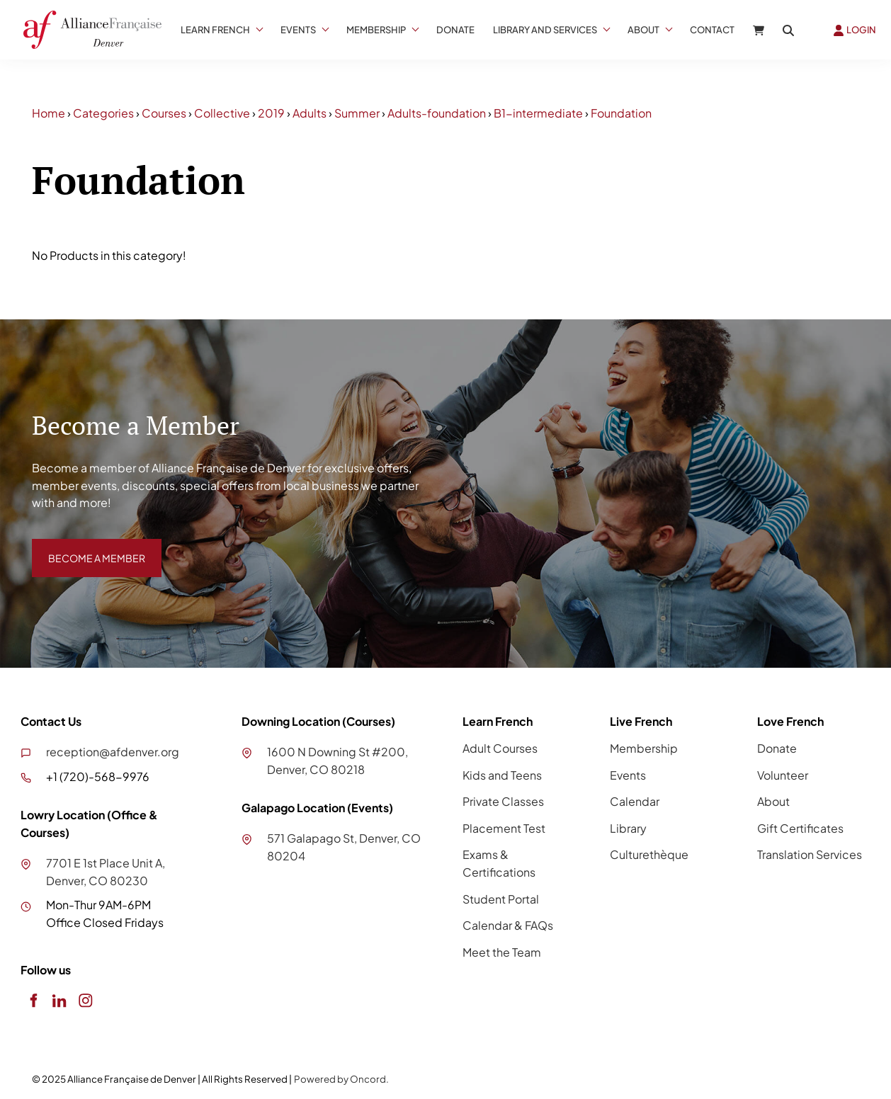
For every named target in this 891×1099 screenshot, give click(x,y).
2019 (271, 113)
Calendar (634, 801)
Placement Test (503, 828)
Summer (357, 113)
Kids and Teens (502, 775)
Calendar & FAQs (507, 925)
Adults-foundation (436, 113)
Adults (310, 113)
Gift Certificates (800, 828)
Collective (222, 113)
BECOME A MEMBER (86, 547)
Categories (103, 113)
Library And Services (545, 29)
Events (298, 29)
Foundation (621, 113)
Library (628, 828)
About (643, 29)
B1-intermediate (538, 113)
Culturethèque (649, 854)
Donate (455, 29)
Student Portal (500, 899)
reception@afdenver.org (112, 751)
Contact (712, 29)
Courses (164, 113)
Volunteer (782, 775)
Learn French (215, 29)
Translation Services (809, 854)
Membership (376, 29)
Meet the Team (501, 952)
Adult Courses (500, 748)
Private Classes (503, 801)
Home (48, 113)
